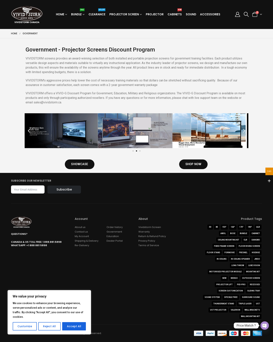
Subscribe (64, 189)
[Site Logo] (27, 14)
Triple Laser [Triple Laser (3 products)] (245, 304)
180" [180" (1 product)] (250, 227)
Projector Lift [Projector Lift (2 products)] (224, 284)
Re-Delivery (82, 245)
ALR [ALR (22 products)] (258, 227)
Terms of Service (148, 245)
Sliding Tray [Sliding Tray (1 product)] (253, 291)
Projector (155, 14)
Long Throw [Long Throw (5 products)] (237, 265)
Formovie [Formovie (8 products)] (229, 252)
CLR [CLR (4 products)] (245, 240)
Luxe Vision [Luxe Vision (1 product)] (254, 265)
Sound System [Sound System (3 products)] (212, 297)
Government (114, 231)
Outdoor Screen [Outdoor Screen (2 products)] (251, 278)
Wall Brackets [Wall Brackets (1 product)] (252, 310)
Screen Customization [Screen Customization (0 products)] (231, 291)
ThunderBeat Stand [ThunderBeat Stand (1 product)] (223, 304)
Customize (24, 326)
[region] (49, 312)
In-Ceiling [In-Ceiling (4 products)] (222, 259)
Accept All (74, 326)
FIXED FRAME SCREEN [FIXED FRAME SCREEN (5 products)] (224, 246)
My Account (82, 236)
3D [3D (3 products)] (210, 227)
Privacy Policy (146, 241)
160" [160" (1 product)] (233, 227)
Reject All (49, 326)
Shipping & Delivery (86, 241)
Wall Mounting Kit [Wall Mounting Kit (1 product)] (250, 316)
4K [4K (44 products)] (217, 227)
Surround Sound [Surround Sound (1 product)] (251, 297)
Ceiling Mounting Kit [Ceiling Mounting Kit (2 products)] (228, 240)
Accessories (210, 14)
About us (80, 227)
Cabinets (175, 13)
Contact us (81, 231)
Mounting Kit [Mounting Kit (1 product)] (253, 272)
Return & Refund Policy (152, 236)
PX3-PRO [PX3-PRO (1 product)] (241, 284)
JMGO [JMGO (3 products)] (257, 259)
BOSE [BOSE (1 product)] (232, 233)
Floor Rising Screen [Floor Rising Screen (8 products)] (249, 246)
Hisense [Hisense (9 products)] (256, 252)
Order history (115, 227)
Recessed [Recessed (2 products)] (255, 284)
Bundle (78, 13)
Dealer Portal (115, 241)
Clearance (97, 13)
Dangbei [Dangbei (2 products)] (256, 240)
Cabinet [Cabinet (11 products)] (256, 233)
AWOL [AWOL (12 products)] (223, 233)
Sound (191, 14)
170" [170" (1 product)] (241, 227)
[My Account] (238, 14)
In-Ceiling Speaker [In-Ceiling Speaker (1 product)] (240, 259)
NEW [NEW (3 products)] (224, 278)
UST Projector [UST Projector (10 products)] (218, 310)
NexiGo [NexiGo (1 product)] (234, 278)
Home (60, 14)
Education (113, 236)
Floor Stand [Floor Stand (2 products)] (213, 252)
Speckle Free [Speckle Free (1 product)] (231, 297)
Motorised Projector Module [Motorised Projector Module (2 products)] (225, 272)
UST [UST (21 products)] (258, 304)
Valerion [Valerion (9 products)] (235, 310)
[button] (246, 14)
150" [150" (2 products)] (224, 227)
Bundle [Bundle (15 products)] (243, 233)
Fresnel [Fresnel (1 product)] (243, 252)
